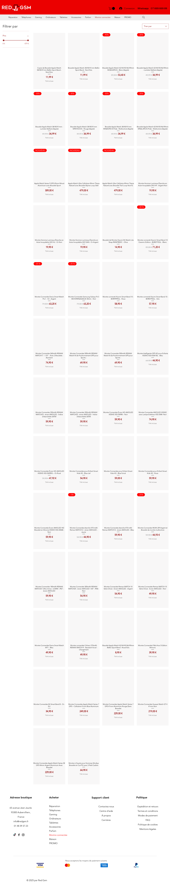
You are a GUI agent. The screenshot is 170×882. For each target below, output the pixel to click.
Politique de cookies (148, 824)
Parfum (52, 831)
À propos (106, 815)
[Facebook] (19, 834)
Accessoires (55, 826)
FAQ (148, 820)
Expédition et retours (147, 806)
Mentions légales (147, 829)
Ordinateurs (55, 818)
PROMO (53, 843)
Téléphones (54, 810)
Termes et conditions (148, 811)
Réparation (54, 806)
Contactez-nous (106, 806)
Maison (52, 839)
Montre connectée (58, 835)
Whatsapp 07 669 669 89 (152, 8)
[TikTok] (14, 834)
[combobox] (155, 26)
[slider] (3, 40)
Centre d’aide (106, 811)
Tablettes (53, 822)
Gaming (53, 814)
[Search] (143, 17)
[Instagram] (23, 834)
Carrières (106, 820)
